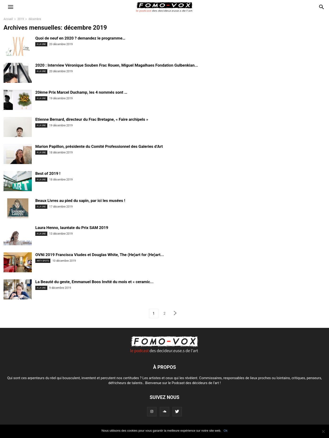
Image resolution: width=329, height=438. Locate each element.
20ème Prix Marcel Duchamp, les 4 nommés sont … (81, 92)
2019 (20, 19)
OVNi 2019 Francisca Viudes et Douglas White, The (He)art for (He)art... (99, 254)
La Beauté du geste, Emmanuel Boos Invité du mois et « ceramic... (94, 281)
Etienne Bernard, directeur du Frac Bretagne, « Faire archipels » (91, 119)
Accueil (8, 19)
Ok (226, 430)
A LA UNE (41, 44)
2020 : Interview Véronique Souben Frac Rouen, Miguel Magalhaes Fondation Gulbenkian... (116, 65)
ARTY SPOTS (43, 261)
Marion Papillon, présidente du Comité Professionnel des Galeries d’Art (99, 146)
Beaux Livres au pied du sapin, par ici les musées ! (80, 200)
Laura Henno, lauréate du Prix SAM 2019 (71, 227)
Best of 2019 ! (47, 173)
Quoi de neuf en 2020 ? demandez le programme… (80, 38)
